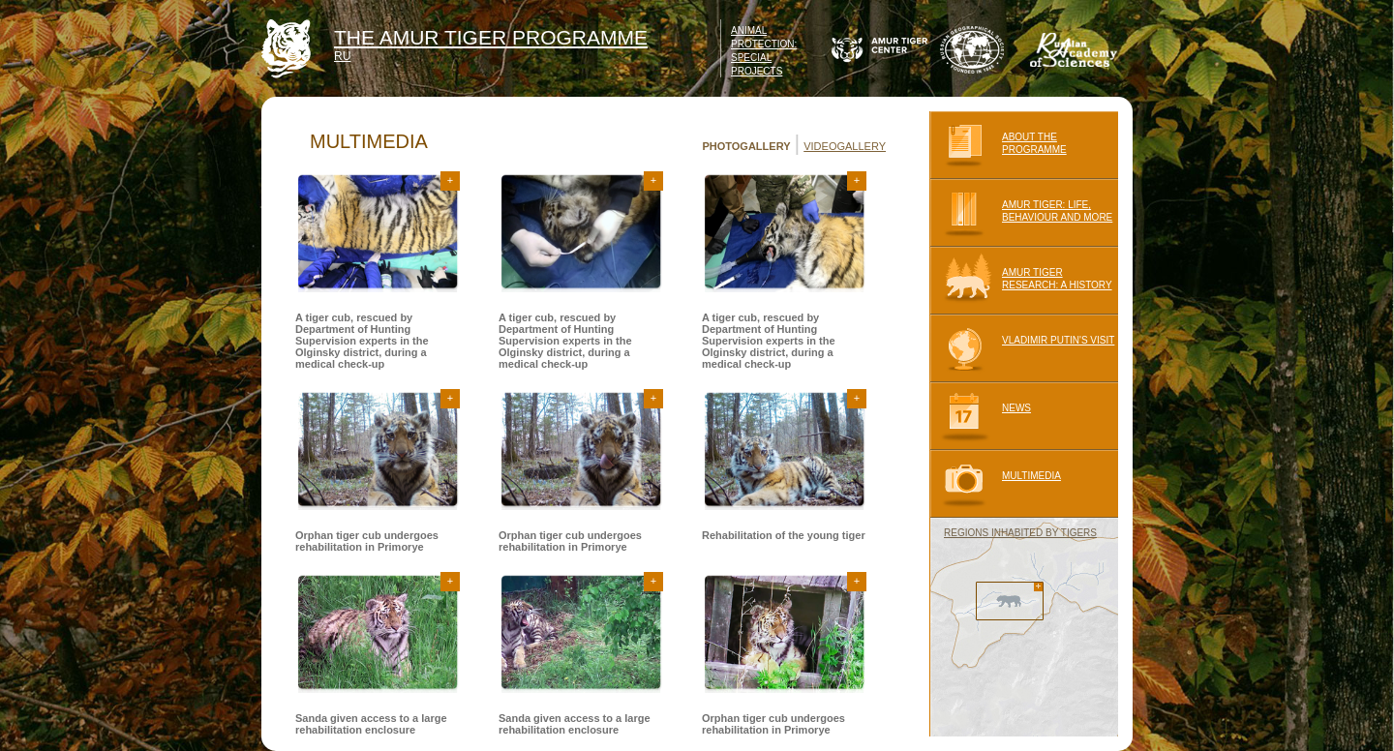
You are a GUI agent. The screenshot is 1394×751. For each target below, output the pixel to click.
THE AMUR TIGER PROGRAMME (491, 37)
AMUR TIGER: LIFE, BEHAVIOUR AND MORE (1020, 213)
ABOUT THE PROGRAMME (998, 145)
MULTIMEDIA (995, 484)
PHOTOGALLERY (746, 146)
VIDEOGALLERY (844, 146)
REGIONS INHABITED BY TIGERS (1020, 532)
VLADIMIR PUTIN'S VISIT (1021, 348)
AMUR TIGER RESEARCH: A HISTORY (1020, 281)
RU (342, 56)
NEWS (980, 416)
